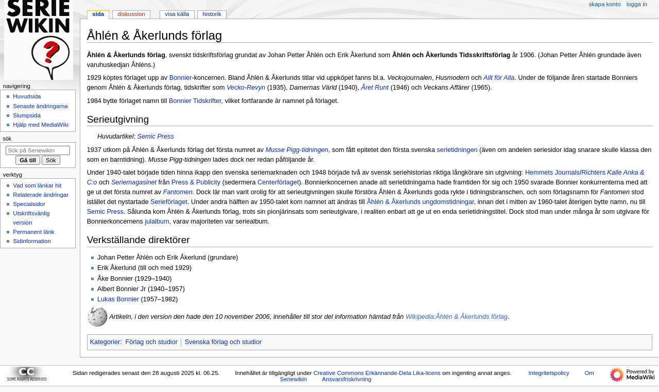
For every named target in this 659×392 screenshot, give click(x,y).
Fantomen (178, 192)
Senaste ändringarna (40, 106)
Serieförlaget (168, 202)
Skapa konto (605, 4)
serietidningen (457, 150)
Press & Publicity (195, 182)
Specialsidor (29, 204)
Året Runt (375, 87)
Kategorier (105, 342)
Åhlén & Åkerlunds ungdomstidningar (420, 202)
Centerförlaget (278, 182)
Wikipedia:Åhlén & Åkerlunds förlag (457, 317)
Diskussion (131, 14)
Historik (212, 14)
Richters (593, 172)
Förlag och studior (151, 342)
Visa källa (177, 14)
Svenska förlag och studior (223, 342)
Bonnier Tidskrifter (195, 101)
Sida (98, 14)
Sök (7, 138)
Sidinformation (31, 241)
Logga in (637, 4)
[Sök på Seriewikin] (38, 150)
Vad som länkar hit (37, 185)
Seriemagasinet (134, 182)
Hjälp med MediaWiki (40, 125)
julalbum (157, 221)
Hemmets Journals (552, 172)
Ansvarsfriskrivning (347, 379)
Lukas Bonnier (118, 299)
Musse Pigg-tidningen (297, 150)
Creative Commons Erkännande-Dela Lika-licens (377, 373)
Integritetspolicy (548, 373)
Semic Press (155, 136)
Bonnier (180, 77)
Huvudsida (27, 96)
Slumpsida (26, 115)
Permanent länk (33, 232)
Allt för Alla (498, 77)
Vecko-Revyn (246, 87)
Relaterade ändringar (40, 195)
